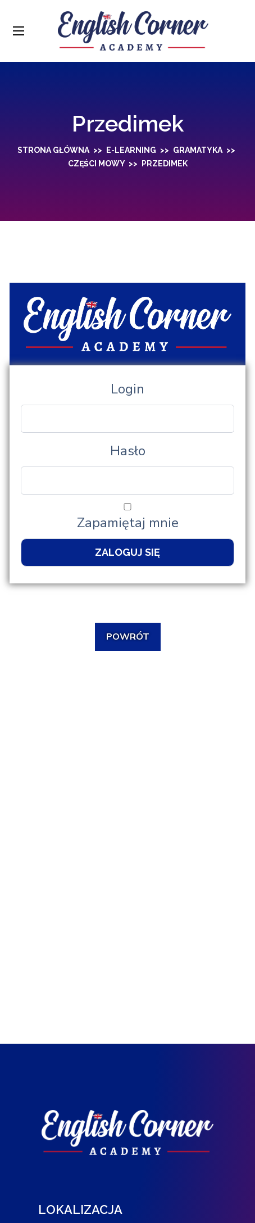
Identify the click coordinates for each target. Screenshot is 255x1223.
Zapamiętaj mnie (127, 517)
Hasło (127, 451)
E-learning (131, 150)
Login (127, 389)
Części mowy (96, 163)
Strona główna (53, 150)
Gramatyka (197, 150)
